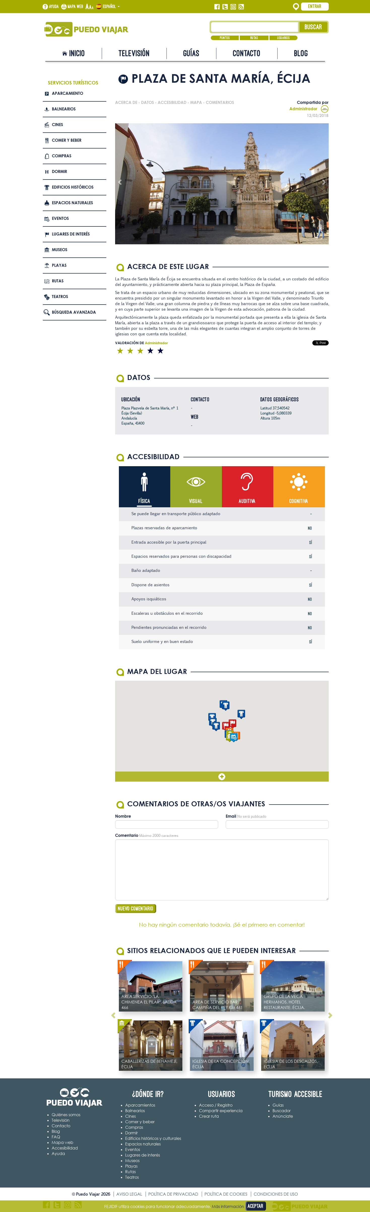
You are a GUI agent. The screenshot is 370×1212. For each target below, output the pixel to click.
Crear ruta (209, 1116)
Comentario (126, 835)
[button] (226, 726)
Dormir (59, 171)
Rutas (254, 38)
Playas (59, 265)
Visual (196, 501)
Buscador (282, 1110)
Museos (59, 249)
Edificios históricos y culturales (153, 1138)
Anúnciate (283, 1116)
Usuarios (283, 38)
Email (231, 816)
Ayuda (54, 6)
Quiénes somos (66, 1114)
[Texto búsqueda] (254, 27)
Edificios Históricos (72, 187)
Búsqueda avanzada (74, 312)
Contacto (247, 53)
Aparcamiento (67, 93)
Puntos (225, 38)
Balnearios (64, 108)
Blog (301, 53)
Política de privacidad (173, 1194)
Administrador (308, 108)
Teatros (60, 296)
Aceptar (255, 1206)
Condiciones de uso (276, 1194)
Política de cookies (226, 1194)
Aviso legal (129, 1194)
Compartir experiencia (221, 1110)
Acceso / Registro (215, 1105)
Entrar (314, 6)
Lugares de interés (71, 234)
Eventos (60, 218)
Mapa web (75, 6)
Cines (57, 124)
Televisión (134, 53)
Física (144, 501)
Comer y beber (66, 140)
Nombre (123, 816)
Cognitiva (298, 501)
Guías (191, 53)
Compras (61, 155)
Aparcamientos (140, 1105)
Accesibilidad (65, 1147)
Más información (228, 1206)
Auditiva (247, 501)
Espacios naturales (72, 202)
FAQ (56, 1136)
